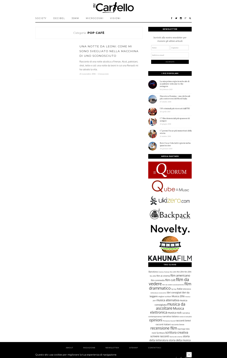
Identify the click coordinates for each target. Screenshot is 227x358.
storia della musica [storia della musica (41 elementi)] (180, 340)
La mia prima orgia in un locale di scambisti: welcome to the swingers (176, 85)
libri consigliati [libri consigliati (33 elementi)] (174, 292)
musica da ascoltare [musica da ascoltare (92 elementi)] (170, 306)
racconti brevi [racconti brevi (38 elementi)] (183, 320)
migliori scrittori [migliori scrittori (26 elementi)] (164, 296)
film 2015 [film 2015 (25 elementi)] (187, 272)
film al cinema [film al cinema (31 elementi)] (163, 275)
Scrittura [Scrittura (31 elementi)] (160, 332)
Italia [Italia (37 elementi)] (179, 288)
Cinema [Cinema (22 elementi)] (161, 272)
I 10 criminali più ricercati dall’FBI (176, 110)
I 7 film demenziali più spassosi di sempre (176, 121)
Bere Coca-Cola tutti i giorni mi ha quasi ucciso (176, 146)
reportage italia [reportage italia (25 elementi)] (183, 329)
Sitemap (133, 348)
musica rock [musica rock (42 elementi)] (175, 312)
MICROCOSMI (95, 18)
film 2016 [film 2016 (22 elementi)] (153, 276)
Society (40, 18)
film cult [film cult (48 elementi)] (170, 280)
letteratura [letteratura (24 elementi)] (187, 289)
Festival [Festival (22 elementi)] (166, 272)
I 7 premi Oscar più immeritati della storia (176, 133)
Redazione (89, 348)
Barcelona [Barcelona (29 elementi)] (153, 271)
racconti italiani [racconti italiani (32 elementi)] (163, 324)
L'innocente (103, 74)
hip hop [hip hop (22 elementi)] (173, 289)
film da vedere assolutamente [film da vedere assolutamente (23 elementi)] (173, 285)
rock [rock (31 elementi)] (154, 332)
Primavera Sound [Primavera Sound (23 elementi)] (169, 321)
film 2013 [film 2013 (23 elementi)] (173, 272)
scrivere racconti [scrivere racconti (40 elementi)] (159, 336)
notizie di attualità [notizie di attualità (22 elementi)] (185, 317)
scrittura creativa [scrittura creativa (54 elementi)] (176, 332)
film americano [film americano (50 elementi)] (180, 275)
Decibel (59, 18)
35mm (75, 18)
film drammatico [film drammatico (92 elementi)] (170, 286)
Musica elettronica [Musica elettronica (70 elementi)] (167, 310)
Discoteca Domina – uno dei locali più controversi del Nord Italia (176, 99)
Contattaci (154, 348)
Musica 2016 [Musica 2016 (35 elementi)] (178, 296)
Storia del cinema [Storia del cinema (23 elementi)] (176, 336)
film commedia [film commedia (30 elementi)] (158, 280)
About (69, 348)
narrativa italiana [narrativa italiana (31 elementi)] (170, 316)
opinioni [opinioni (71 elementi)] (155, 320)
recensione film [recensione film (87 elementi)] (163, 327)
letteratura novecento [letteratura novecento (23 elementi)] (158, 293)
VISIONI (115, 18)
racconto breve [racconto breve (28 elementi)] (177, 324)
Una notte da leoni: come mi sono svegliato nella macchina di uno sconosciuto (109, 51)
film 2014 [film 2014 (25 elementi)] (180, 272)
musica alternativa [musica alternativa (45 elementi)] (167, 300)
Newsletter (112, 348)
